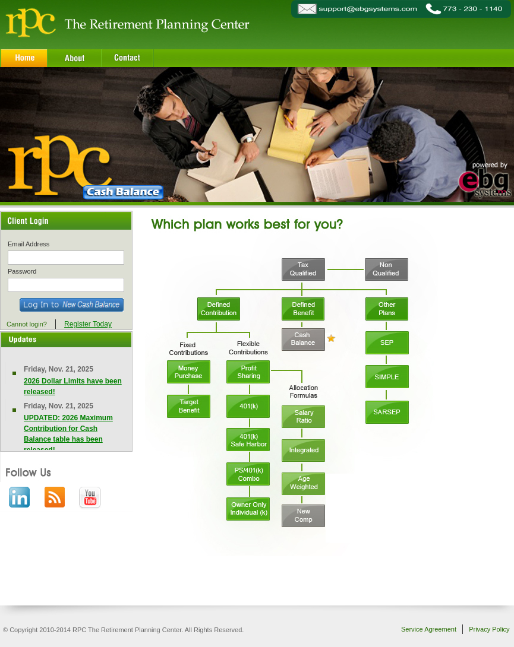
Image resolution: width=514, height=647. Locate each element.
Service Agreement (428, 629)
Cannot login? (27, 324)
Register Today (88, 324)
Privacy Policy (489, 629)
